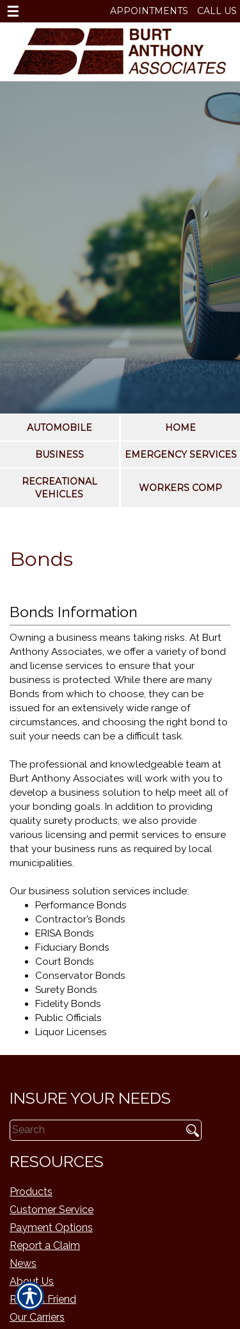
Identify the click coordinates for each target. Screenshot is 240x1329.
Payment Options (51, 1227)
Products (31, 1192)
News (23, 1263)
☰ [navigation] (12, 11)
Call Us (217, 11)
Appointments (149, 11)
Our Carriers (37, 1317)
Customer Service (51, 1210)
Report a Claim (45, 1245)
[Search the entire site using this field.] (91, 1130)
